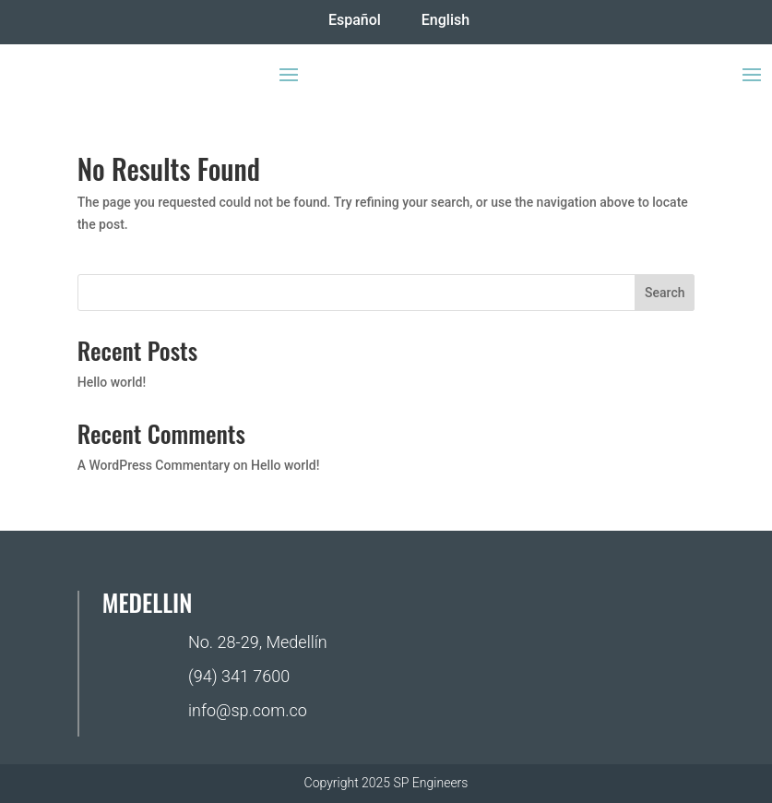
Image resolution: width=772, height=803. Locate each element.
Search (664, 292)
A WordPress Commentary (154, 465)
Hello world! (111, 382)
